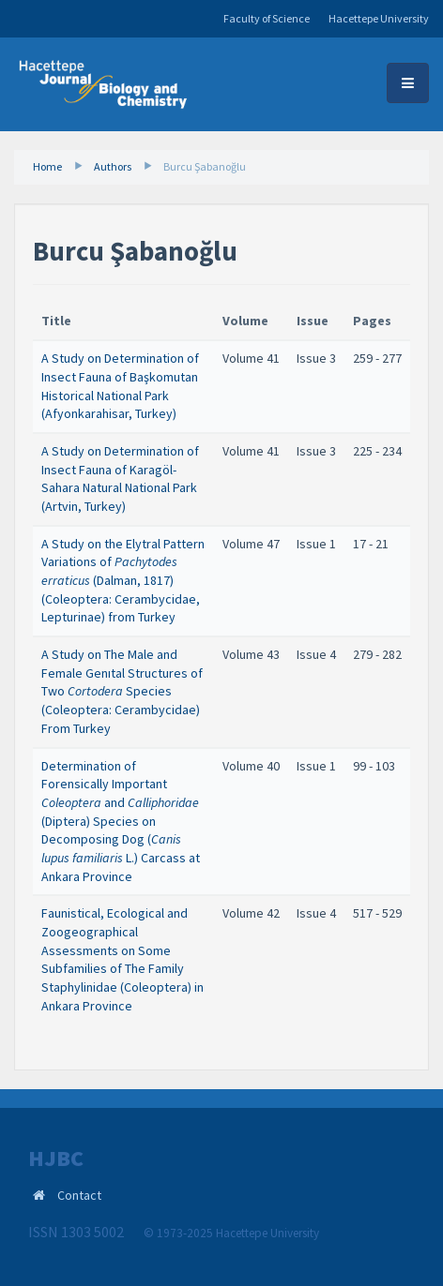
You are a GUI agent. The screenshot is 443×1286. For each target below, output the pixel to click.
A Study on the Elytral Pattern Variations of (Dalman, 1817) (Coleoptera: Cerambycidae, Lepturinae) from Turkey (123, 580)
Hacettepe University (378, 18)
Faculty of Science (266, 18)
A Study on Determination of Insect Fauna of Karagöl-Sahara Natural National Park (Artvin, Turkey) (120, 478)
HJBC (56, 1158)
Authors (112, 166)
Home (47, 166)
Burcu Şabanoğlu (204, 166)
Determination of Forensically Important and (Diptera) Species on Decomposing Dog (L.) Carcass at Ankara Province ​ (120, 821)
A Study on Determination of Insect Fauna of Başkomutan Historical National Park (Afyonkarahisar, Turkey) (120, 386)
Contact (79, 1195)
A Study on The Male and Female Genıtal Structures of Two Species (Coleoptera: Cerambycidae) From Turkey (122, 691)
